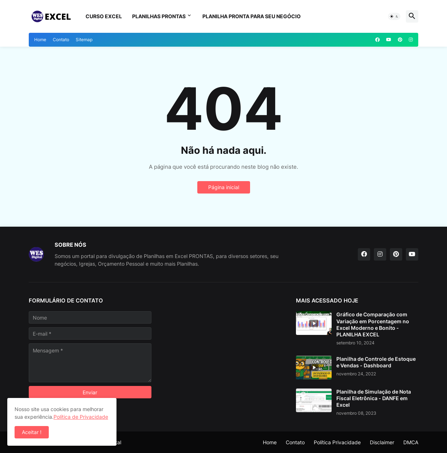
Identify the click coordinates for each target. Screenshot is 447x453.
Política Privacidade (337, 442)
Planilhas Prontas (159, 16)
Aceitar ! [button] (31, 432)
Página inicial (223, 187)
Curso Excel (104, 16)
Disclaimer (382, 442)
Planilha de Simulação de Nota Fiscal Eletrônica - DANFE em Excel (373, 398)
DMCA (410, 442)
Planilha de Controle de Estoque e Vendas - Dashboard (376, 362)
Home (40, 39)
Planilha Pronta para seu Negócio (251, 16)
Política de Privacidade (81, 417)
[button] (394, 16)
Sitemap (84, 39)
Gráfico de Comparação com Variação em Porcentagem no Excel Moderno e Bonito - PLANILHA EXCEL (372, 324)
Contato (61, 39)
